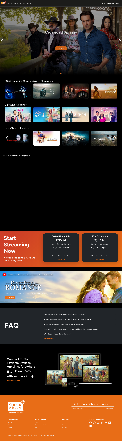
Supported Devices (41, 425)
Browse (64, 427)
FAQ (36, 427)
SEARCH (16, 3)
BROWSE (9, 3)
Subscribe (109, 408)
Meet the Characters (56, 50)
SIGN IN (118, 3)
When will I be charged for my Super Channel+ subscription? (64, 324)
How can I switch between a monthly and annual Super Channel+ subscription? (71, 329)
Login (64, 422)
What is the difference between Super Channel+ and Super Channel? (67, 319)
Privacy (10, 425)
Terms (10, 422)
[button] (2, 41)
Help (36, 422)
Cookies (10, 427)
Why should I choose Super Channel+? (57, 334)
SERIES (29, 3)
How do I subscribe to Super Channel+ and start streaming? (64, 314)
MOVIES (22, 3)
